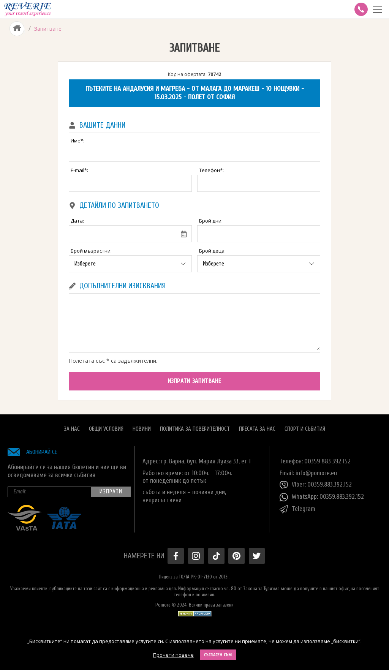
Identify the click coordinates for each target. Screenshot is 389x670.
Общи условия (106, 428)
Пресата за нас (257, 428)
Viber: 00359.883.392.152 (316, 484)
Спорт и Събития (305, 428)
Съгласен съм (218, 654)
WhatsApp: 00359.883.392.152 (322, 497)
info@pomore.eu (316, 472)
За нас (72, 428)
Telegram (297, 509)
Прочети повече (173, 654)
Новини (142, 428)
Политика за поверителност (195, 428)
